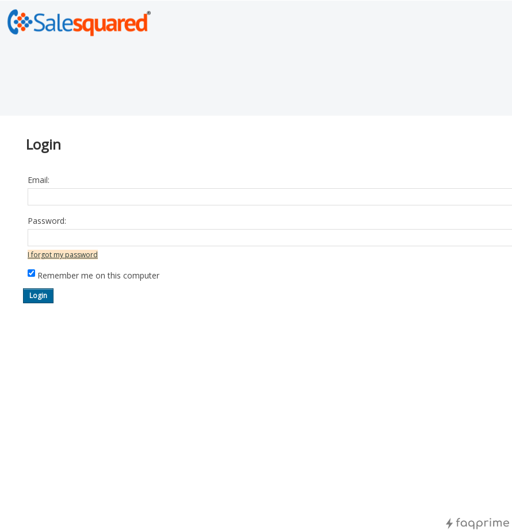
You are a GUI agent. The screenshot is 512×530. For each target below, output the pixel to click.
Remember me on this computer (98, 275)
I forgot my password (63, 255)
